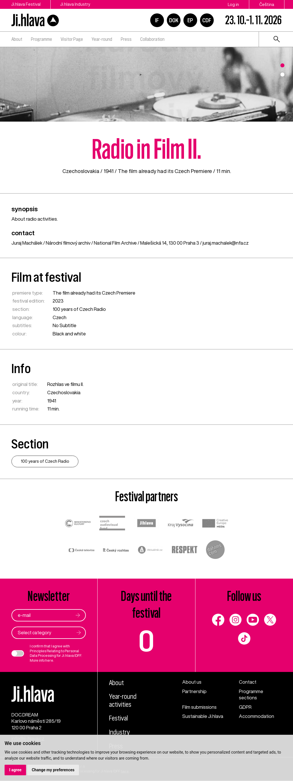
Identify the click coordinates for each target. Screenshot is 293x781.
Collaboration (152, 39)
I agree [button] (15, 770)
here (49, 660)
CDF (206, 20)
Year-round (102, 39)
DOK (173, 20)
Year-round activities (123, 700)
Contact (248, 682)
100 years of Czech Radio (79, 309)
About (16, 39)
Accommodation (256, 716)
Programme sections (251, 694)
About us (192, 682)
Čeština (266, 4)
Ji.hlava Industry (76, 4)
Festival (118, 718)
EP (190, 20)
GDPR (245, 706)
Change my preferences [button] (53, 770)
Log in (233, 4)
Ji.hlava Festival (26, 4)
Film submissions (200, 706)
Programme (41, 39)
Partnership (194, 691)
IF (157, 20)
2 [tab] (282, 75)
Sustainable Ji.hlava (203, 716)
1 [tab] (282, 65)
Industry (119, 732)
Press (126, 39)
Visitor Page (72, 39)
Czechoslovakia (81, 171)
